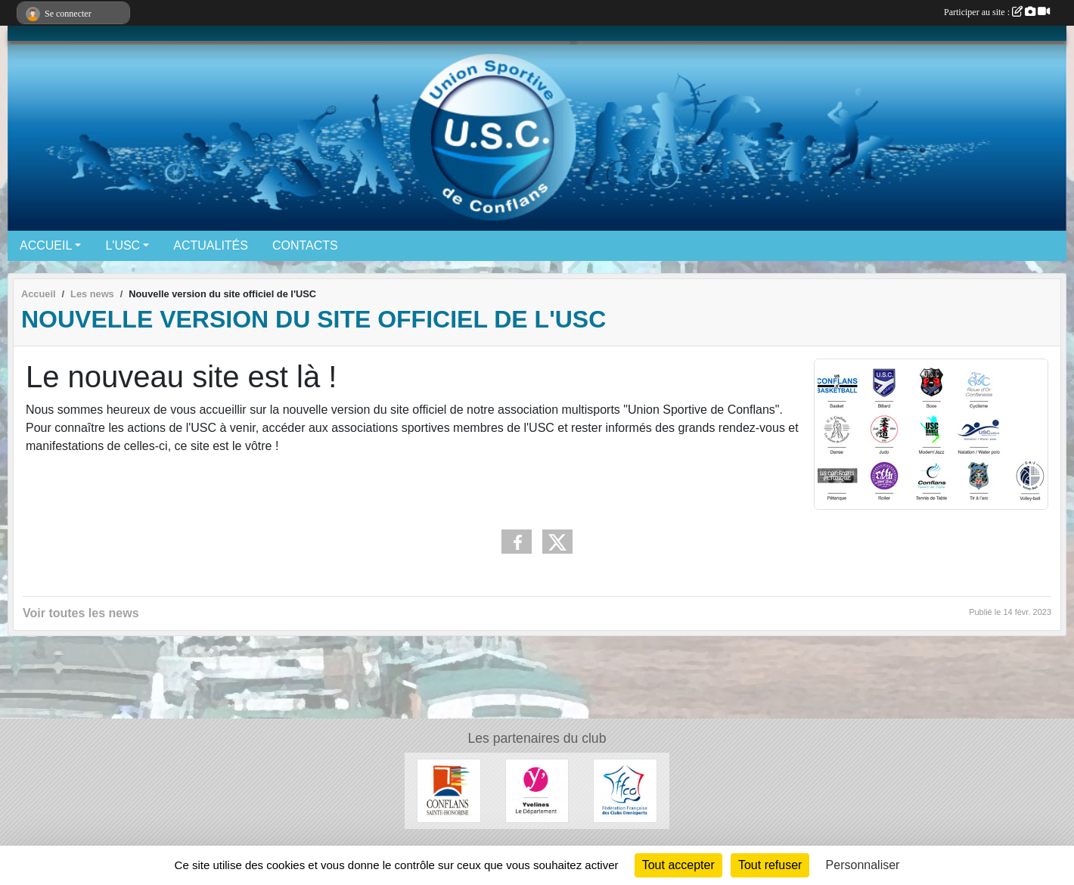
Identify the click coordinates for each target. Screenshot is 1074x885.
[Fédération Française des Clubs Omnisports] (625, 790)
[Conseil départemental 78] (537, 790)
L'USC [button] (122, 245)
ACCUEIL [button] (46, 245)
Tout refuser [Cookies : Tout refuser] (770, 865)
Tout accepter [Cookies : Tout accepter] (678, 865)
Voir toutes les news (81, 613)
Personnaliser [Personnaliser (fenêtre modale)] (863, 865)
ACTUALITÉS (210, 245)
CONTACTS (305, 245)
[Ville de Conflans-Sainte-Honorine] (449, 790)
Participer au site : (997, 12)
